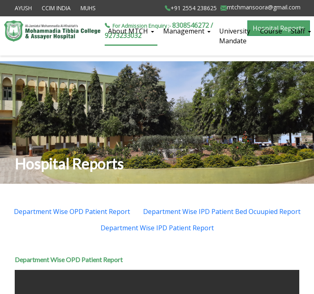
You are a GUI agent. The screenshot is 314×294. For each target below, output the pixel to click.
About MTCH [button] (129, 31)
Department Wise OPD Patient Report (72, 211)
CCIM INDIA (56, 8)
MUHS (88, 8)
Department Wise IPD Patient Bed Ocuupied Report (222, 211)
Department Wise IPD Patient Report (157, 227)
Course (271, 31)
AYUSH (23, 8)
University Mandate (234, 36)
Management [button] (184, 31)
